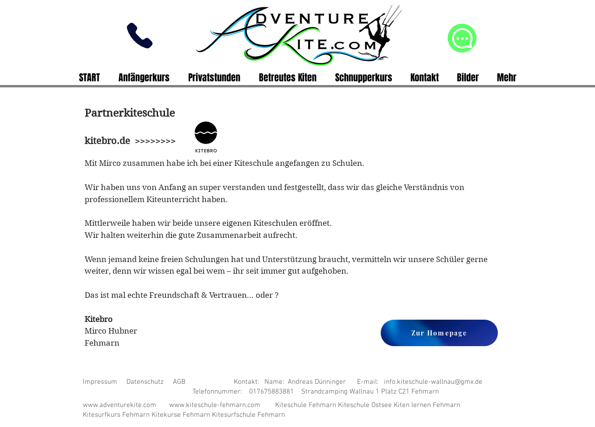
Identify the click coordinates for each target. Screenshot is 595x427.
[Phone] (139, 35)
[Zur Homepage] (439, 333)
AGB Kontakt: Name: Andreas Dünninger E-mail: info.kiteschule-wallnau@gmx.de (328, 382)
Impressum (100, 382)
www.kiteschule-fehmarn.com (214, 405)
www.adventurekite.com (119, 405)
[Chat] (462, 38)
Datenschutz (145, 382)
